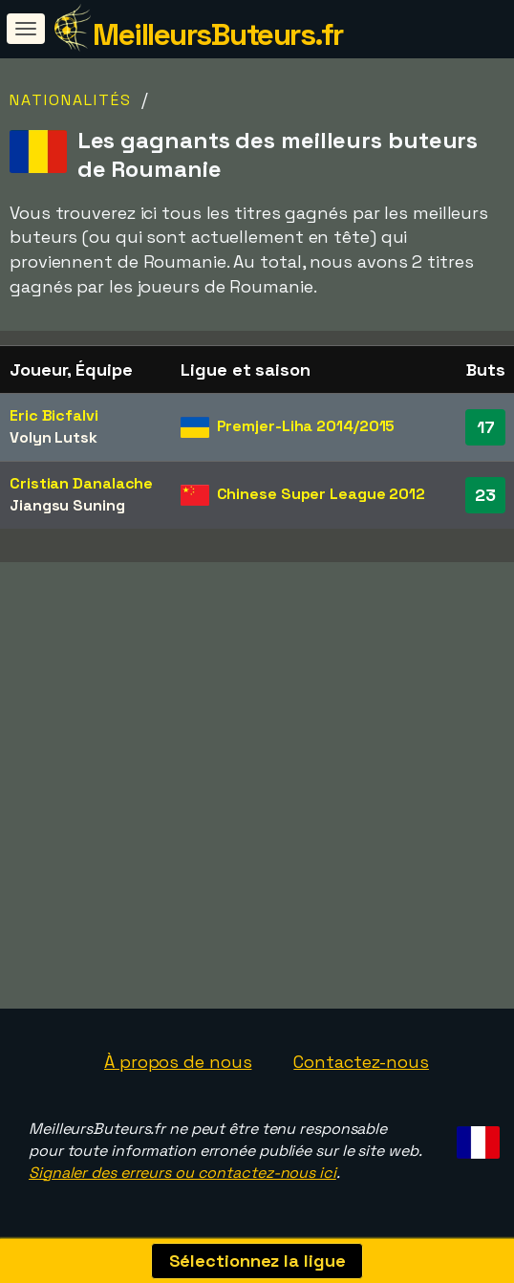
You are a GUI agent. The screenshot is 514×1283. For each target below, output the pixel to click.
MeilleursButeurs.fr (218, 34)
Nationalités (71, 100)
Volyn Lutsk (53, 437)
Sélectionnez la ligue (257, 1261)
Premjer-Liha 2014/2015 (306, 426)
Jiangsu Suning (67, 505)
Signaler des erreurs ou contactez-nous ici (182, 1173)
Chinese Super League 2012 (321, 494)
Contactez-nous (361, 1062)
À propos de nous (177, 1062)
